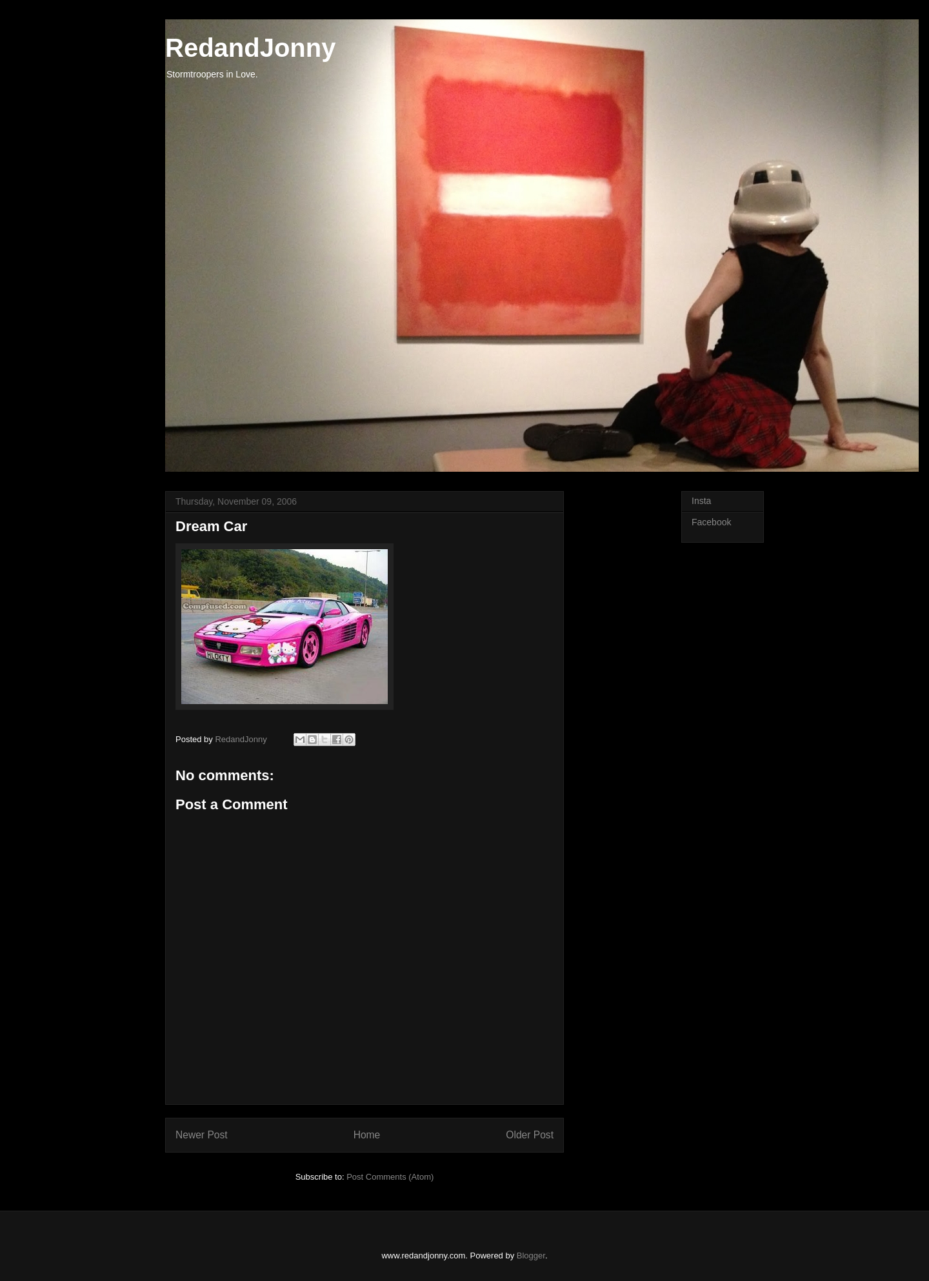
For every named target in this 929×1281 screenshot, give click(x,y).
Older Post (530, 1134)
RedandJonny (250, 48)
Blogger (531, 1255)
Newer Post (201, 1134)
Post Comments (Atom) (390, 1177)
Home (367, 1134)
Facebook (711, 522)
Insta (701, 501)
